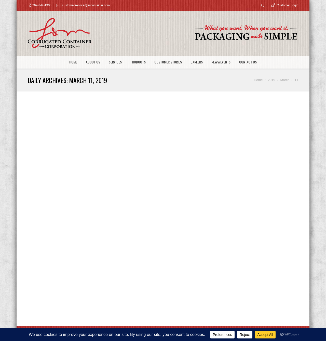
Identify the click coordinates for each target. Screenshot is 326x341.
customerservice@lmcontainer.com (86, 5)
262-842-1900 (41, 5)
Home (258, 80)
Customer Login (287, 5)
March (284, 80)
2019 (271, 80)
